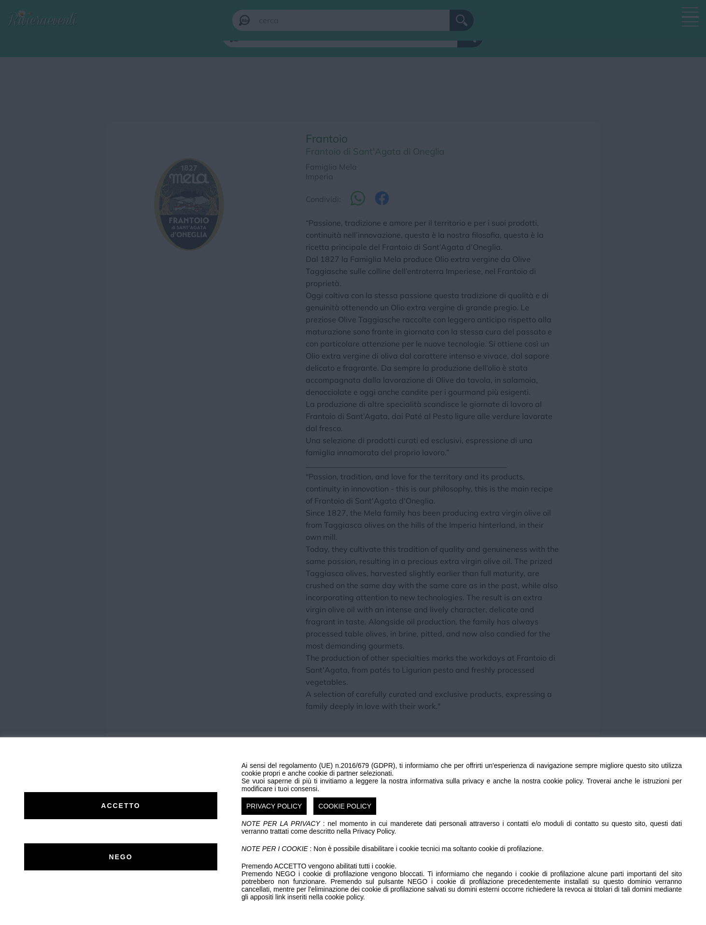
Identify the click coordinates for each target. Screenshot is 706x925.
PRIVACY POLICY (274, 806)
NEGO (120, 857)
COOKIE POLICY (344, 806)
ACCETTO (120, 805)
